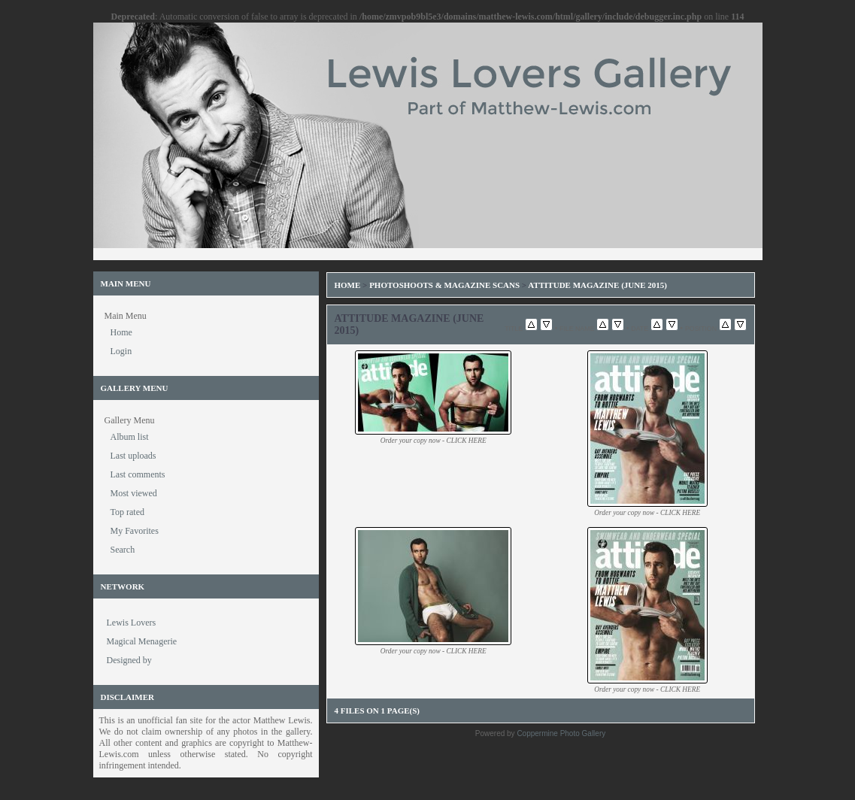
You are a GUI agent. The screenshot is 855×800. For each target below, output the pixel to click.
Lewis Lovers (131, 622)
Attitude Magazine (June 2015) (597, 284)
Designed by (129, 660)
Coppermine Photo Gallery (561, 733)
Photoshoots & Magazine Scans (444, 284)
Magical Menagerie (142, 641)
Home (348, 284)
